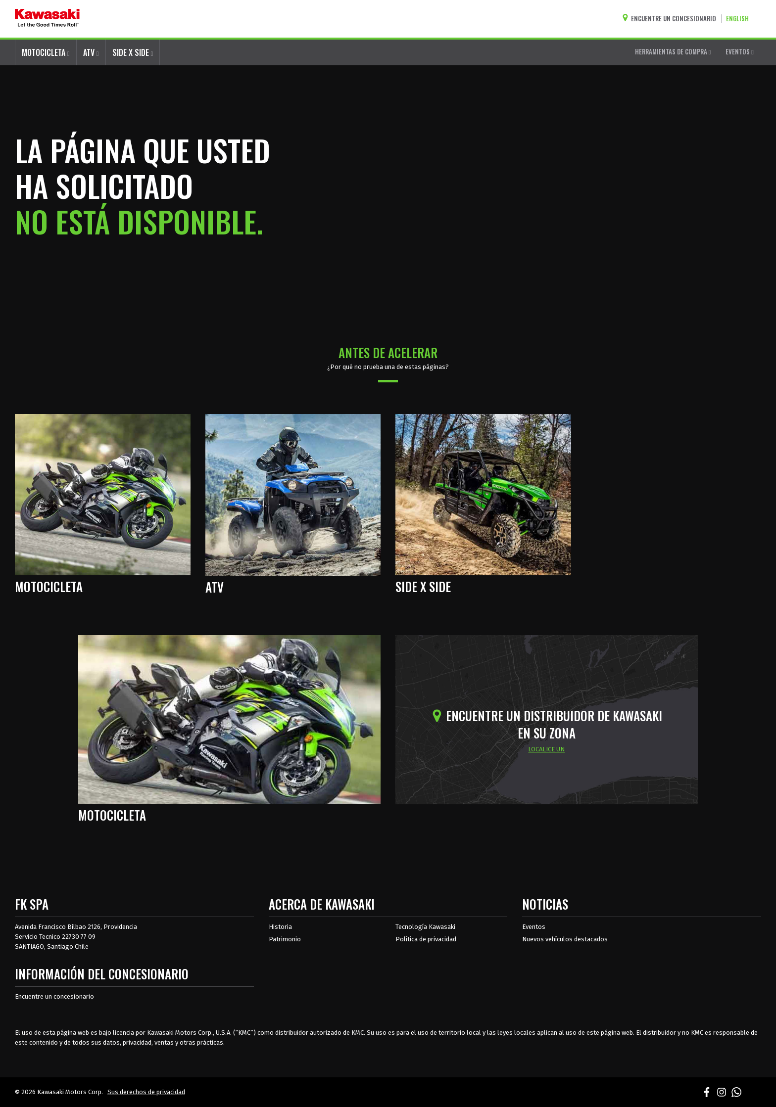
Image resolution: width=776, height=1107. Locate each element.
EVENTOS (740, 51)
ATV (91, 52)
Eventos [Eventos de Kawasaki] (533, 926)
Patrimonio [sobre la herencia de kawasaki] (285, 939)
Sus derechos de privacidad (146, 1092)
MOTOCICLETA (46, 52)
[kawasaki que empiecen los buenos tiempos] (47, 19)
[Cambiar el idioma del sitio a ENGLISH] (740, 18)
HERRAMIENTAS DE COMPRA (673, 51)
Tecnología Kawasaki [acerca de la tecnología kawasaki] (425, 926)
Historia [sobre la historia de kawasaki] (280, 926)
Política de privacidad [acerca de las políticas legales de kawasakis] (425, 939)
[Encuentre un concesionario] (672, 18)
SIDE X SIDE (132, 52)
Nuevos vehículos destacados (565, 939)
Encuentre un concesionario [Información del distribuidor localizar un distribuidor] (54, 996)
